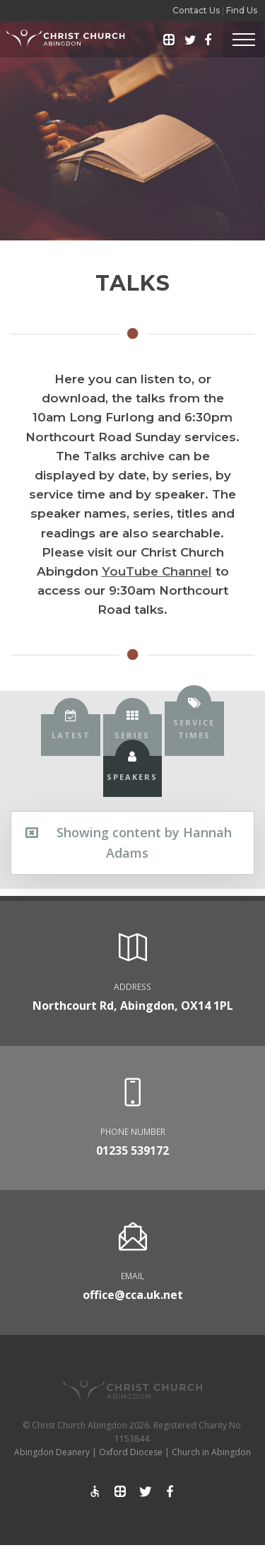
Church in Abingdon (211, 1452)
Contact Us (196, 10)
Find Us (241, 10)
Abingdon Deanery (52, 1452)
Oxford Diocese (131, 1452)
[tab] (70, 735)
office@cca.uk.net (133, 1295)
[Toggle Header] (244, 39)
